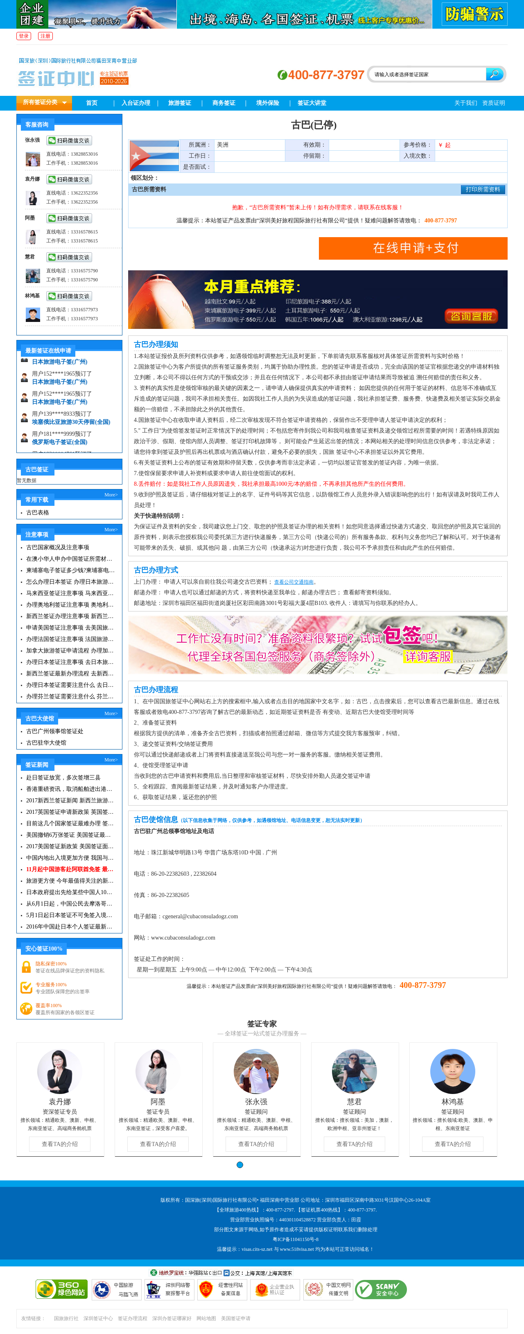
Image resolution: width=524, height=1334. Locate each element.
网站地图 (206, 1318)
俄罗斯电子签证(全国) (59, 446)
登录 (24, 36)
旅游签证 (179, 103)
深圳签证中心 (98, 1318)
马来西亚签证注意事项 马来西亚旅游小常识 (70, 593)
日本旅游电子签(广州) (59, 365)
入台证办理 (136, 103)
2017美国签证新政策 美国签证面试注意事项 (70, 846)
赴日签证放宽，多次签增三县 (63, 778)
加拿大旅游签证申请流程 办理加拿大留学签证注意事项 (70, 651)
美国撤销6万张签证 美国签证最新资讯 (70, 835)
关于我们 (465, 103)
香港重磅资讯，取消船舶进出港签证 (70, 789)
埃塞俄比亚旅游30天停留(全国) (71, 426)
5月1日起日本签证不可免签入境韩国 (70, 915)
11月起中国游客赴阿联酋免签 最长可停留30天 (70, 869)
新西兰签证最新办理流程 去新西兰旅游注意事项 (70, 673)
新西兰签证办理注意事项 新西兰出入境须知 (70, 616)
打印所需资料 (483, 189)
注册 (45, 36)
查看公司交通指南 (294, 582)
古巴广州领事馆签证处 (55, 731)
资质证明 (493, 103)
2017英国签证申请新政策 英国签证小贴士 (70, 812)
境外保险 (267, 103)
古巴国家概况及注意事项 (57, 547)
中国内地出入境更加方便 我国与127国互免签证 (70, 858)
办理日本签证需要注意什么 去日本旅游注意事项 (70, 685)
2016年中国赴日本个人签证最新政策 (70, 927)
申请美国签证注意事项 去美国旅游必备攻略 (70, 628)
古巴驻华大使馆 (46, 743)
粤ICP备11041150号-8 (295, 1239)
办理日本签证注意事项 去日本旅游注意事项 (70, 662)
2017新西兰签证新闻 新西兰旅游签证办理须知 (70, 800)
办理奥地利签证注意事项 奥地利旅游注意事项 (70, 605)
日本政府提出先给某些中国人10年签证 (70, 892)
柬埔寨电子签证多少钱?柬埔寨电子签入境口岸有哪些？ (70, 570)
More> (111, 495)
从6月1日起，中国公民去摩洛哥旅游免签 (70, 904)
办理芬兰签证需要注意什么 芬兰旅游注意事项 (70, 696)
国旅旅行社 (66, 1318)
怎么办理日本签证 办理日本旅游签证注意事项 (70, 582)
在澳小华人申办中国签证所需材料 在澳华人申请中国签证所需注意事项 (70, 559)
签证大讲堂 (312, 103)
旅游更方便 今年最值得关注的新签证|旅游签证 (70, 881)
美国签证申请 (236, 1318)
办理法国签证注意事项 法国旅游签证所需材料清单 (70, 639)
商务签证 (223, 103)
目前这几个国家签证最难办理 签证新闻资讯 (70, 823)
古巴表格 (37, 513)
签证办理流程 (132, 1318)
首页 (91, 103)
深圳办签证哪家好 (172, 1318)
